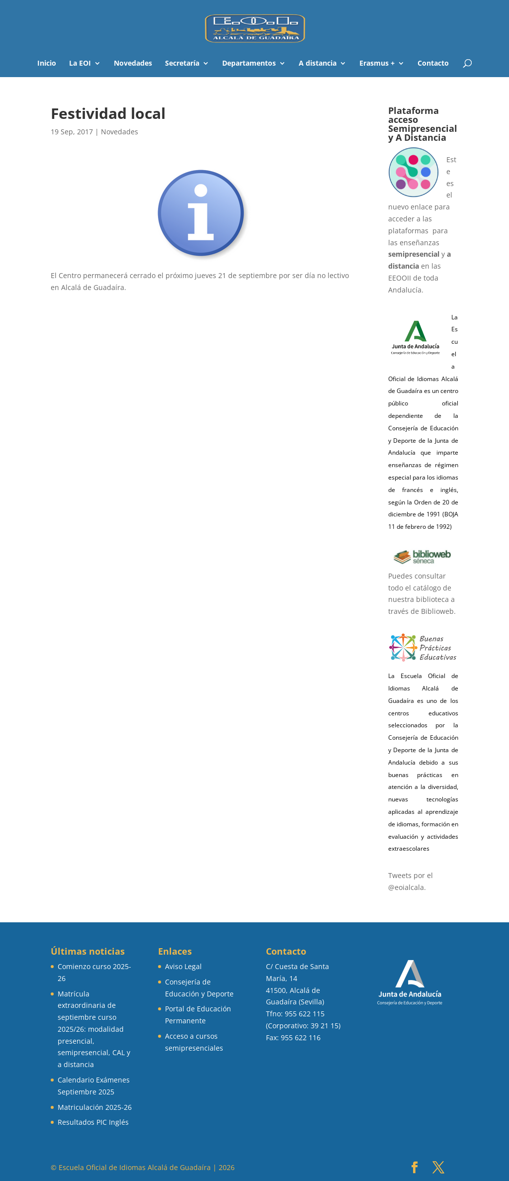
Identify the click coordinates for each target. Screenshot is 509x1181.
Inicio (46, 64)
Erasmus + (377, 64)
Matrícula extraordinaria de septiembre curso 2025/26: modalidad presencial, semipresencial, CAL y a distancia (94, 1029)
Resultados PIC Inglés (93, 1122)
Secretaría (182, 64)
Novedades (133, 64)
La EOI (80, 64)
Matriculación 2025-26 (95, 1107)
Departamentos (249, 64)
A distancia (318, 64)
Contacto (433, 64)
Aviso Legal (183, 966)
